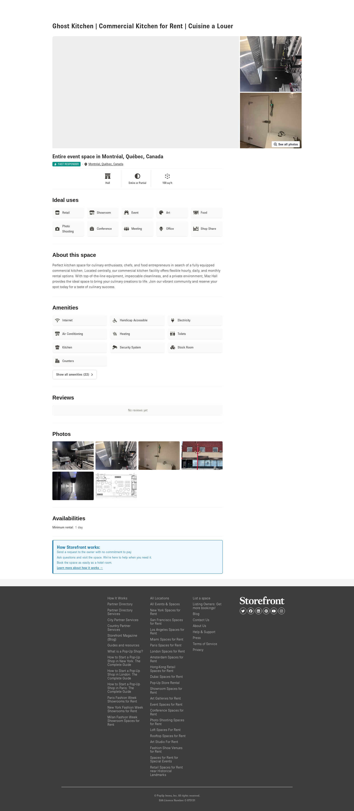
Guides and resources (123, 645)
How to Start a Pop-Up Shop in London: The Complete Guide (123, 674)
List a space (201, 598)
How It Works (117, 598)
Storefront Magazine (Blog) (122, 637)
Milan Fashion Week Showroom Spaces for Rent (123, 720)
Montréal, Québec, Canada (105, 164)
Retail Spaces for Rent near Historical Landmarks (166, 771)
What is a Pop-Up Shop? (125, 651)
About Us (199, 626)
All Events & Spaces (165, 604)
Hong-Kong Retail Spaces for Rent (162, 669)
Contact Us (201, 620)
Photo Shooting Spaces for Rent (167, 722)
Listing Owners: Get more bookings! (207, 606)
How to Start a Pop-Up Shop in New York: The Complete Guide (123, 661)
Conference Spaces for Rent (167, 712)
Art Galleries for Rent (165, 698)
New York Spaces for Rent (165, 612)
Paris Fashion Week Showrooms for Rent (122, 699)
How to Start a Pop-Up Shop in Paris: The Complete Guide (123, 687)
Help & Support (204, 632)
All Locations (159, 598)
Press (197, 638)
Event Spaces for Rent (166, 704)
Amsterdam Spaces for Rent (166, 659)
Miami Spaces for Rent (166, 639)
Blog (196, 614)
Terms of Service (205, 644)
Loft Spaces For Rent (165, 730)
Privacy (198, 650)
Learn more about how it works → (80, 568)
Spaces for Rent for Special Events (164, 759)
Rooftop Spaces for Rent (168, 736)
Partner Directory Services (120, 612)
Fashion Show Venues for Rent (166, 750)
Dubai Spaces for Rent (166, 677)
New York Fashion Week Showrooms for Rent (125, 709)
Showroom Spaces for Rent (166, 690)
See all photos (285, 144)
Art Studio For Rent (164, 742)
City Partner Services (122, 620)
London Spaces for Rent (167, 651)
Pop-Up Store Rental (165, 683)
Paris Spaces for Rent (166, 645)
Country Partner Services (118, 627)
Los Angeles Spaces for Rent (167, 631)
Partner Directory (120, 604)
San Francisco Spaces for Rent (166, 622)
